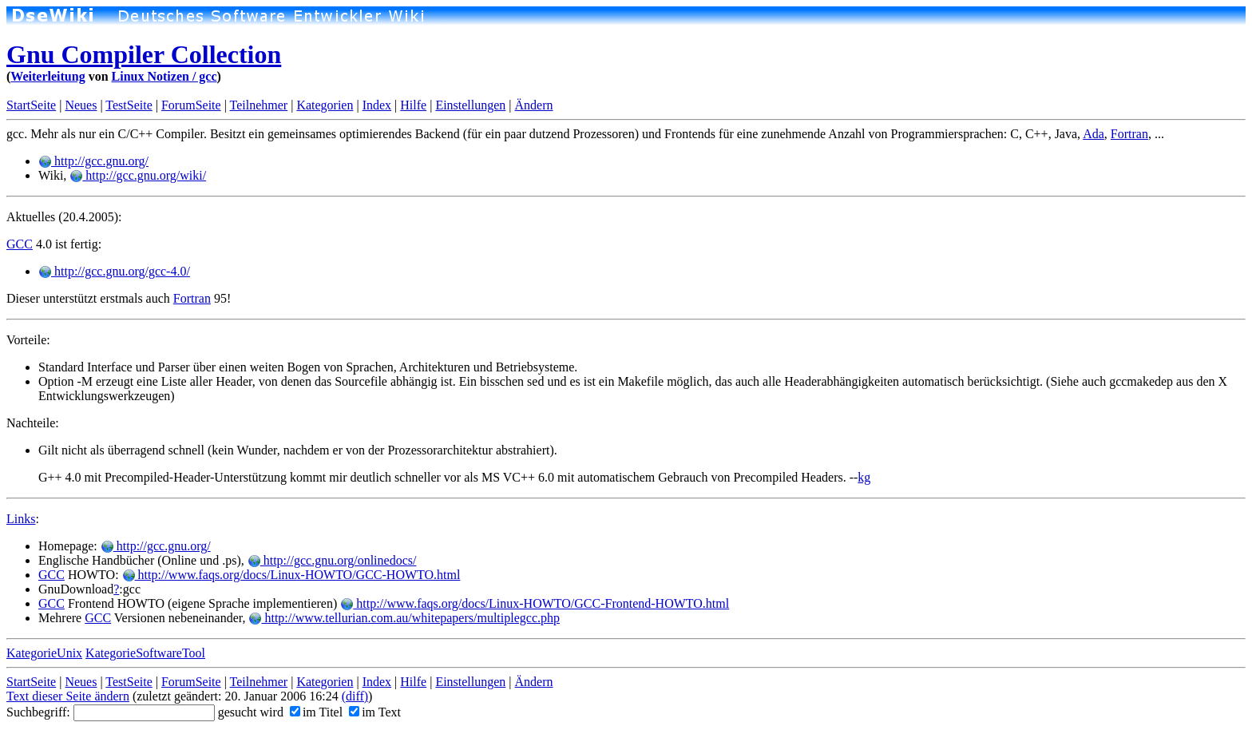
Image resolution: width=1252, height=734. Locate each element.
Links (20, 519)
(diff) (355, 696)
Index (377, 105)
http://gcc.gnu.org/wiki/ (137, 175)
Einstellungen (470, 105)
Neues (81, 105)
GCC (19, 244)
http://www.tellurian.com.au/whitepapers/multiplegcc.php (404, 618)
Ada (1093, 134)
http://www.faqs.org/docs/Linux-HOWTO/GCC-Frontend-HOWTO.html (534, 603)
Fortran (1129, 134)
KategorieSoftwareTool (145, 653)
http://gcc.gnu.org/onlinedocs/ (332, 560)
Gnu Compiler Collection (143, 54)
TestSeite (128, 105)
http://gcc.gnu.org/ (93, 161)
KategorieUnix (44, 653)
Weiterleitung (47, 76)
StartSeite (31, 105)
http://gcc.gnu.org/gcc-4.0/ (114, 271)
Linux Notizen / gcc (164, 76)
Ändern (534, 105)
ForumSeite (191, 105)
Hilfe (413, 105)
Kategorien (324, 105)
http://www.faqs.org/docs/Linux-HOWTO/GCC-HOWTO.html (291, 574)
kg (864, 477)
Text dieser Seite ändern (67, 696)
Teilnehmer (259, 105)
